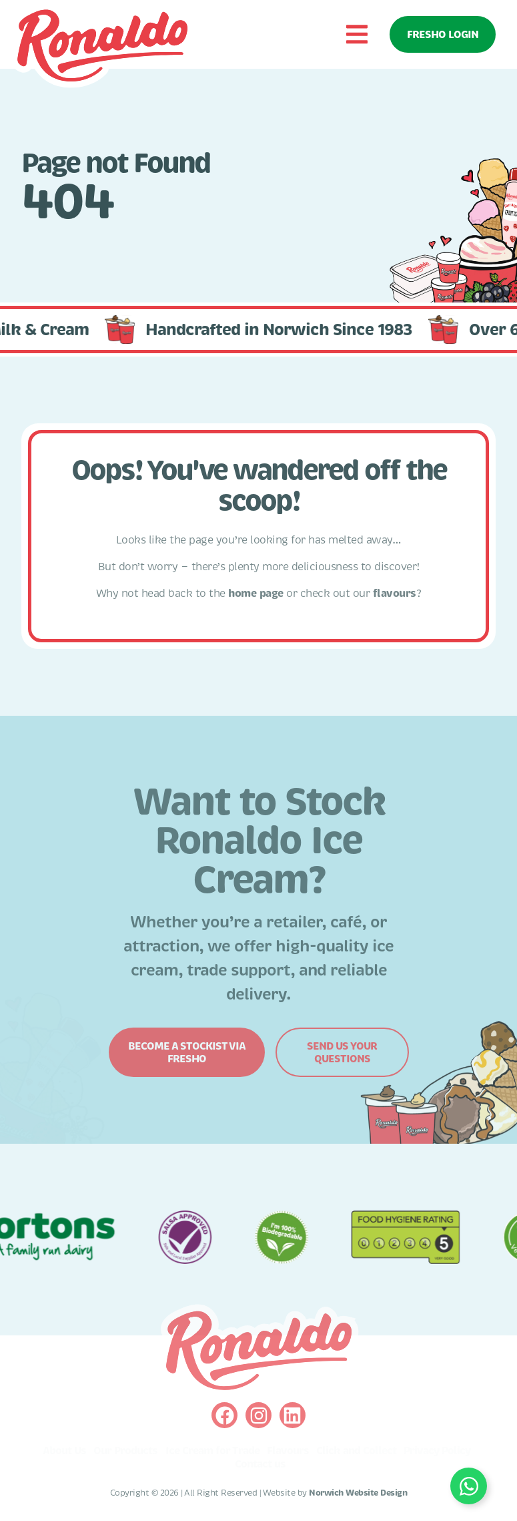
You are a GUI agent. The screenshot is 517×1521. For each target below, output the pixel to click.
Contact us (260, 1464)
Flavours (288, 1451)
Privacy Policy (437, 1451)
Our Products (125, 1451)
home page (256, 593)
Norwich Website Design (358, 1493)
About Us (64, 1451)
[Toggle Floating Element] (468, 1486)
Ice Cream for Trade (212, 1451)
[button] (356, 34)
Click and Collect (356, 1451)
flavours (394, 593)
